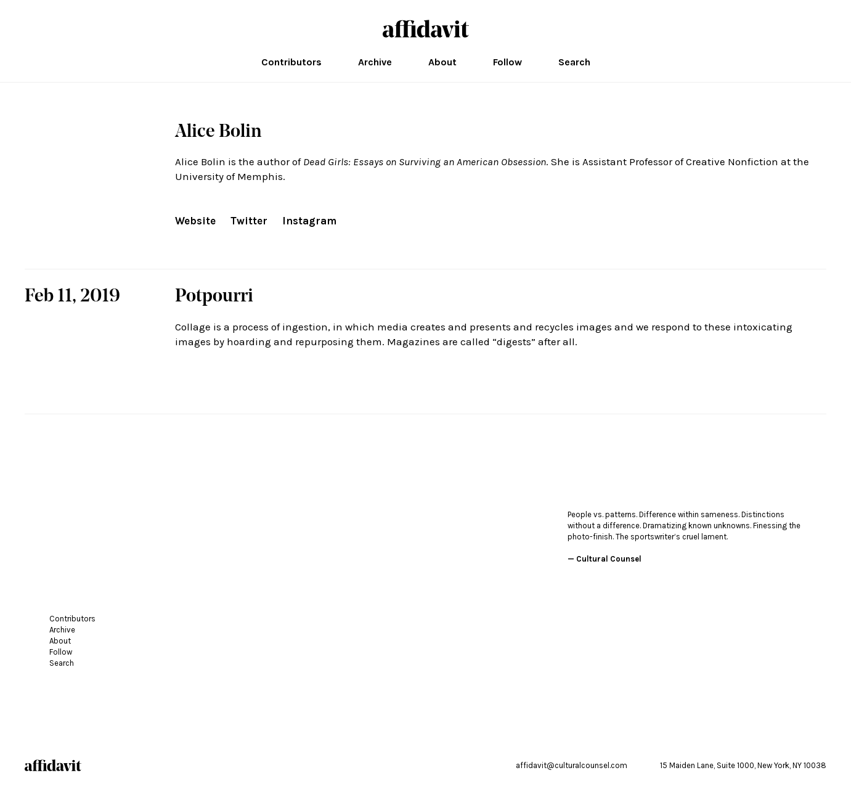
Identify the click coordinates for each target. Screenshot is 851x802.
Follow (507, 62)
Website (195, 221)
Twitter (248, 221)
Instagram (309, 221)
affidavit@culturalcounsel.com (571, 765)
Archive (375, 62)
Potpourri (214, 297)
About (442, 62)
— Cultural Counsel (604, 558)
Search (574, 62)
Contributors (291, 62)
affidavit (426, 28)
